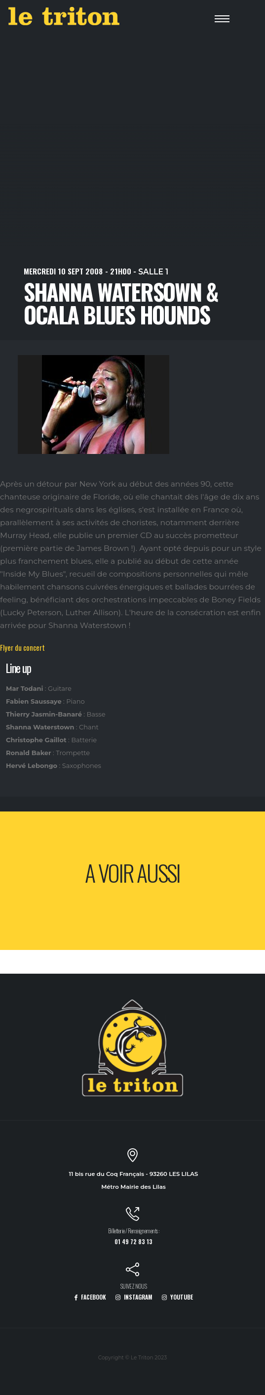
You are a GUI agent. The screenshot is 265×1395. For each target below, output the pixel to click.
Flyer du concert (22, 647)
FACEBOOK (90, 1297)
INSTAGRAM (133, 1297)
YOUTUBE (177, 1297)
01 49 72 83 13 (133, 1241)
